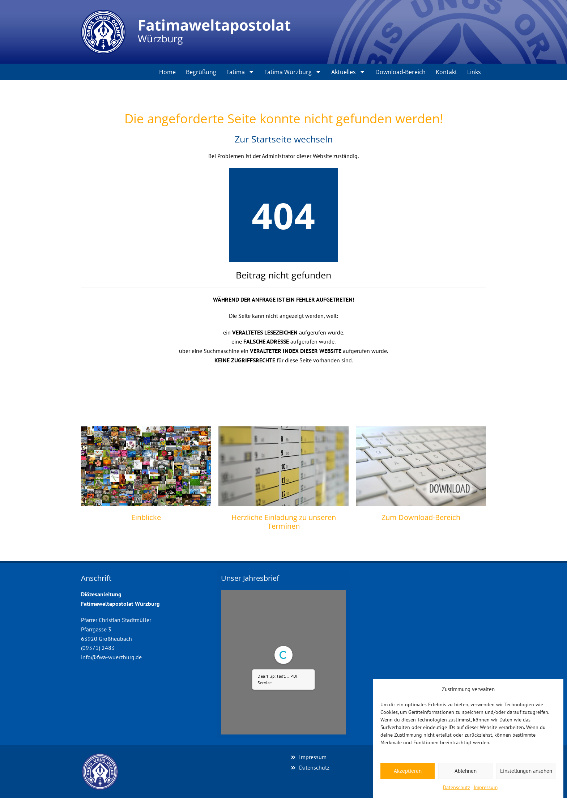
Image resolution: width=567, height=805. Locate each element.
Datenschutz (456, 787)
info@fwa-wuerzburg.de (111, 657)
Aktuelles (348, 71)
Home (167, 72)
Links (474, 72)
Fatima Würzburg (292, 71)
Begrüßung (201, 72)
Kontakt (446, 72)
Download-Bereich (400, 72)
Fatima (240, 71)
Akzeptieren (408, 770)
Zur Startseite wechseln (284, 139)
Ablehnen (466, 770)
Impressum (486, 787)
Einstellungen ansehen (526, 770)
